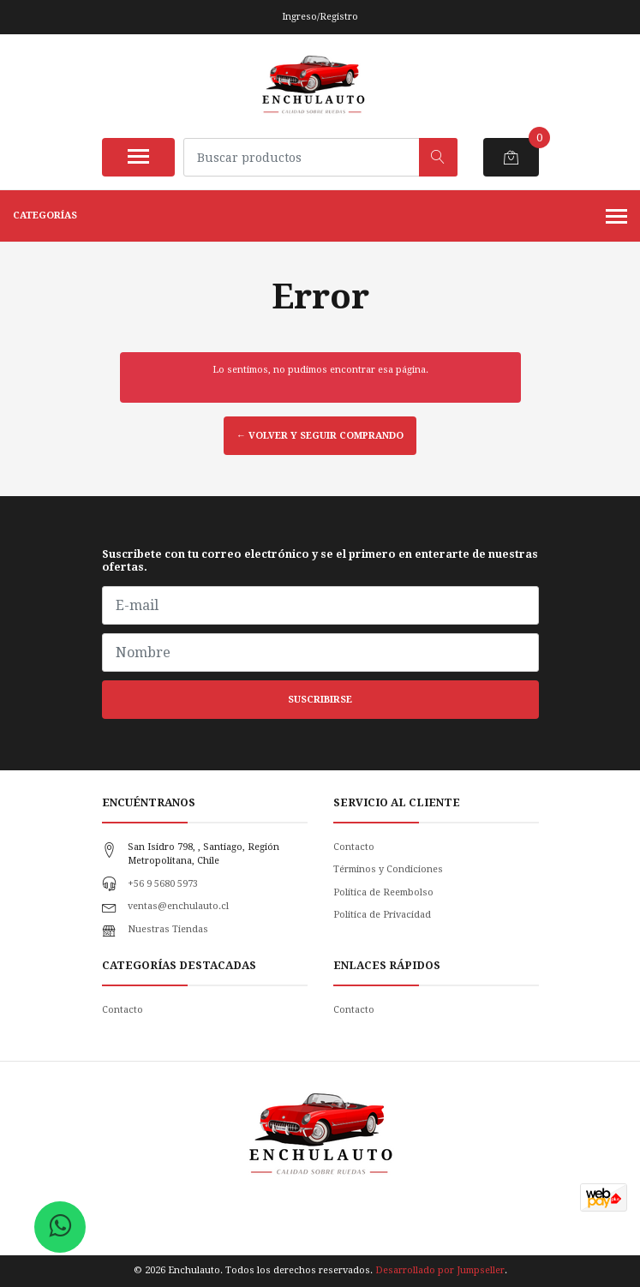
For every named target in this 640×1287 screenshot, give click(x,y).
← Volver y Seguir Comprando (320, 435)
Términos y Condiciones (388, 869)
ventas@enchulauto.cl (178, 906)
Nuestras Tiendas (168, 929)
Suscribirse (320, 699)
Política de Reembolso (383, 892)
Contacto (353, 847)
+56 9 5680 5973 (163, 883)
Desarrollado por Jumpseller (440, 1270)
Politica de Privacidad (382, 914)
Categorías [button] (320, 217)
